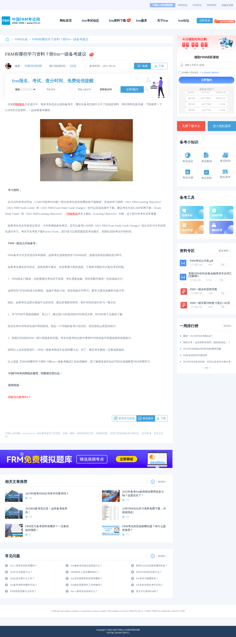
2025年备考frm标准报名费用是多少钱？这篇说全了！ (143, 493)
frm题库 (141, 20)
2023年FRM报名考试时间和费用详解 (202, 349)
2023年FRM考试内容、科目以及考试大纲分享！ (208, 361)
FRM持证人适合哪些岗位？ (85, 572)
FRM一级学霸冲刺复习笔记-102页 (210, 303)
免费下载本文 (191, 126)
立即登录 (204, 20)
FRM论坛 (183, 5)
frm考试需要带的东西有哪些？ (86, 578)
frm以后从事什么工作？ (22, 578)
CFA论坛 (197, 5)
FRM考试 (211, 5)
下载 (222, 265)
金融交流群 (227, 5)
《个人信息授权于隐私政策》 (209, 72)
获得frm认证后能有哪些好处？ (152, 565)
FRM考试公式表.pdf (201, 260)
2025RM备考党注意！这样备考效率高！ (46, 510)
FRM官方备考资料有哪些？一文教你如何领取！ (47, 528)
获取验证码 (106, 89)
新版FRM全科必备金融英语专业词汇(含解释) (210, 275)
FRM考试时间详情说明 (195, 355)
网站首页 (66, 20)
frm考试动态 (90, 20)
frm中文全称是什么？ (21, 572)
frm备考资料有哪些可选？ (23, 585)
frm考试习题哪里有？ (147, 578)
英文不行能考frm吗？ (147, 591)
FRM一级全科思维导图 (203, 289)
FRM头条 (20, 39)
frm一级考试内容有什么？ (84, 591)
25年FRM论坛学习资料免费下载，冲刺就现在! (144, 510)
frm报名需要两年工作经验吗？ (86, 585)
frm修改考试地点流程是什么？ (86, 565)
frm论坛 (183, 20)
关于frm (162, 20)
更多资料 (224, 250)
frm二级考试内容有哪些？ (23, 565)
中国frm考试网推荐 (162, 5)
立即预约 (132, 89)
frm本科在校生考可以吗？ (149, 585)
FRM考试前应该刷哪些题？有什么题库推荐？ (144, 528)
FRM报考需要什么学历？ (23, 591)
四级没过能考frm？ (18, 397)
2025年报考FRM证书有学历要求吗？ (47, 493)
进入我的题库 (222, 126)
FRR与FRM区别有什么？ (149, 572)
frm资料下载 (117, 20)
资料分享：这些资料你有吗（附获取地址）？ (206, 342)
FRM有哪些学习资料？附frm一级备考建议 (58, 39)
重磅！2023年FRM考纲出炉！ (198, 336)
